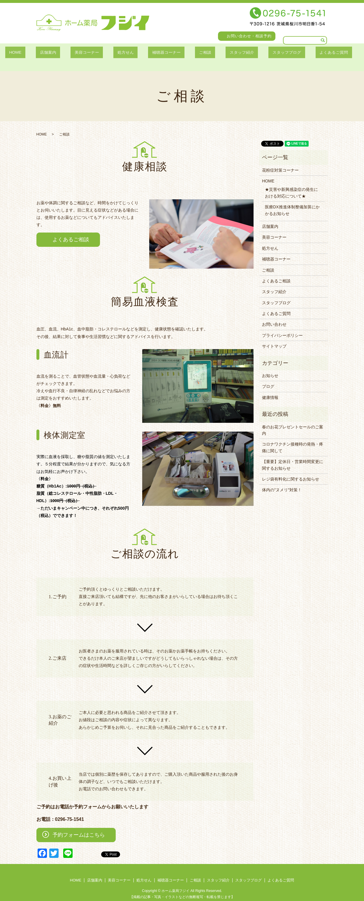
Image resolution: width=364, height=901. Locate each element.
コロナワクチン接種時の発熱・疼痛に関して (292, 440)
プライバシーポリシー (282, 328)
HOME (34, 52)
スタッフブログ (268, 52)
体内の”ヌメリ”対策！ (281, 483)
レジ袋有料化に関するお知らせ (290, 472)
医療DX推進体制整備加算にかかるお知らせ (292, 203)
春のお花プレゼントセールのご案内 (292, 423)
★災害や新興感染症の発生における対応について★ (291, 185)
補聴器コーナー (163, 52)
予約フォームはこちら (78, 828)
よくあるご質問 (311, 52)
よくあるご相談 (70, 232)
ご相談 (196, 52)
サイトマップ (274, 339)
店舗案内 (60, 52)
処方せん (127, 52)
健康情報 (270, 390)
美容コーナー (94, 52)
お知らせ (270, 368)
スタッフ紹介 (228, 52)
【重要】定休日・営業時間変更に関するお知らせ (292, 457)
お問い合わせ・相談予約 (249, 36)
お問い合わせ (274, 317)
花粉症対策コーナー (280, 163)
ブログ (268, 379)
